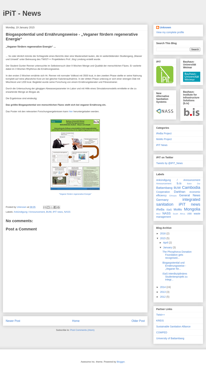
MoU (158, 214)
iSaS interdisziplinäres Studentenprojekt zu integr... (175, 276)
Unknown (165, 27)
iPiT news (58, 211)
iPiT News (161, 145)
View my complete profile (170, 32)
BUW (49, 211)
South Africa (179, 214)
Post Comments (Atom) (82, 330)
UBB (189, 213)
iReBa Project (164, 133)
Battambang (164, 188)
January (168, 247)
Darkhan (179, 191)
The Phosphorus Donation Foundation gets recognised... (177, 254)
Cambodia (191, 187)
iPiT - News (22, 13)
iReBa (160, 209)
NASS (67, 211)
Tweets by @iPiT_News (169, 163)
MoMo (178, 209)
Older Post (138, 320)
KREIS (160, 320)
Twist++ (160, 314)
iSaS (169, 209)
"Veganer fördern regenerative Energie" (75, 194)
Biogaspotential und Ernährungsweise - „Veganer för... (174, 265)
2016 (163, 233)
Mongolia (192, 209)
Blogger (120, 361)
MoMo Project (164, 139)
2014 (163, 287)
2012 (163, 296)
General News (189, 195)
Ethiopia (172, 196)
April (166, 242)
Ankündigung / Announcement (29, 211)
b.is (179, 183)
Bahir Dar (193, 184)
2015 (163, 238)
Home (76, 320)
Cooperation (163, 191)
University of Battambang (170, 338)
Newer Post (13, 320)
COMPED (161, 332)
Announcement (163, 183)
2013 (163, 291)
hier (71, 111)
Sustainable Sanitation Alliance (173, 326)
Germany (162, 200)
